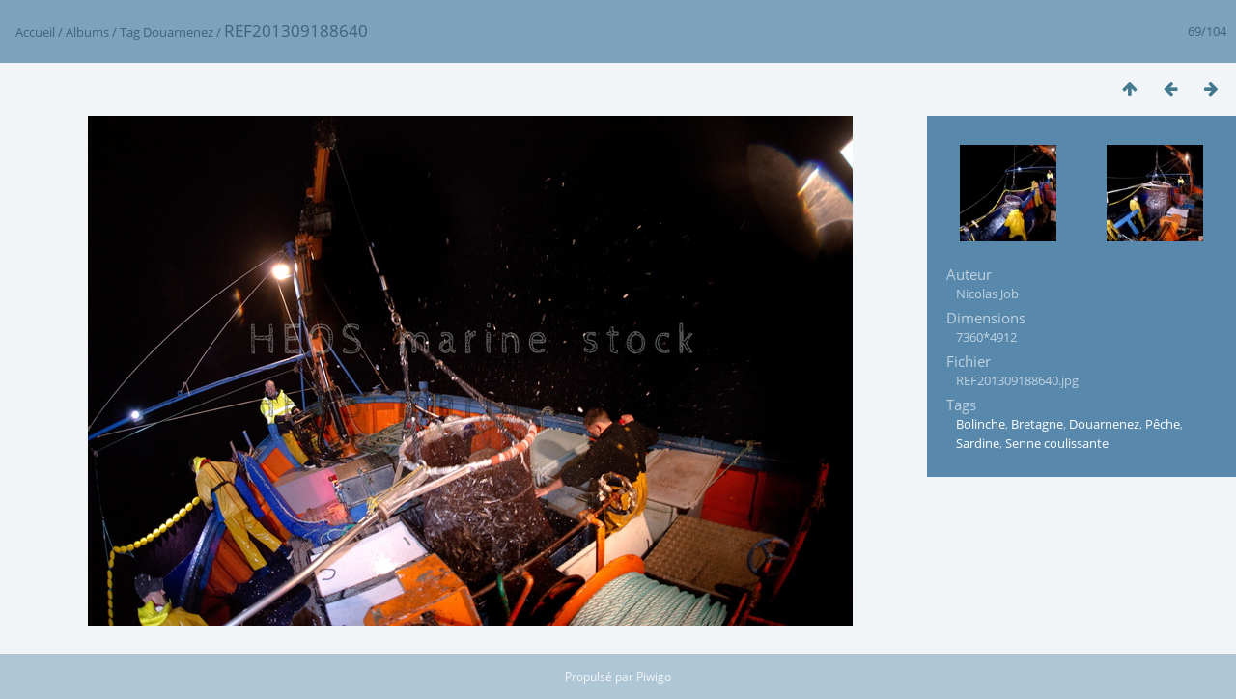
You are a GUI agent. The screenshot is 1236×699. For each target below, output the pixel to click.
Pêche (1162, 424)
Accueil (35, 32)
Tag (130, 32)
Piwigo (653, 676)
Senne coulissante (1057, 443)
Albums (87, 32)
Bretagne (1037, 424)
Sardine (977, 443)
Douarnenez (178, 32)
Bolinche (980, 424)
